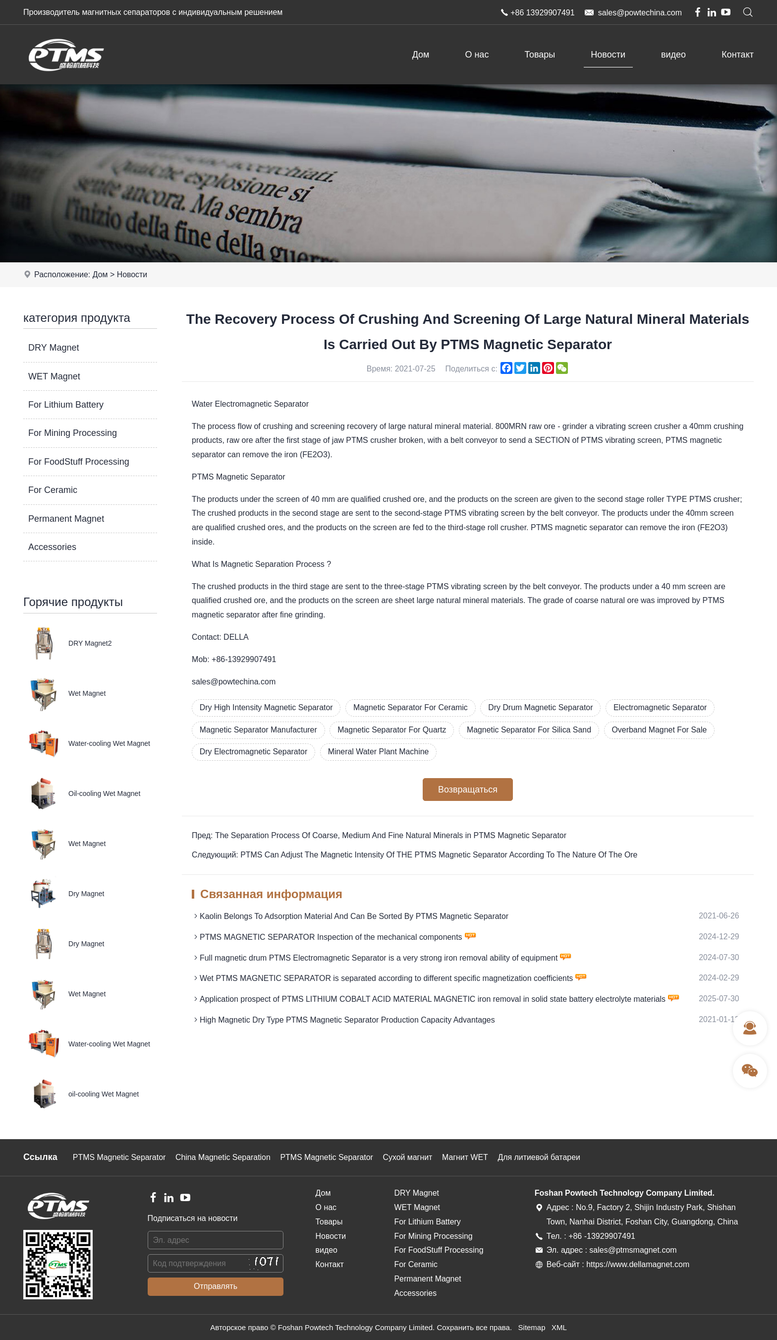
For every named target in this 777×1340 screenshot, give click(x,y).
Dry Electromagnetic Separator (254, 752)
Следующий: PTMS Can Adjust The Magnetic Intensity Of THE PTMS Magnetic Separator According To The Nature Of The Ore (416, 855)
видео (673, 55)
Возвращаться (468, 790)
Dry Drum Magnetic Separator (543, 707)
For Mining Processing (72, 433)
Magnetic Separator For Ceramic (411, 707)
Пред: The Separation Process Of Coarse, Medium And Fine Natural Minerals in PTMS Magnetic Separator (380, 836)
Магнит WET (468, 1157)
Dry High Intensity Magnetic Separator (266, 707)
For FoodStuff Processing (78, 462)
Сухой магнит (410, 1157)
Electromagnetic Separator (663, 707)
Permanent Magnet (66, 519)
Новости (608, 55)
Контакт (738, 55)
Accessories (52, 547)
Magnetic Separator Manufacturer (259, 730)
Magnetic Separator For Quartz (393, 730)
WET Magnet (54, 376)
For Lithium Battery (66, 405)
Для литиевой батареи (542, 1157)
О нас (477, 55)
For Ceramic (52, 490)
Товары (539, 55)
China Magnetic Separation (224, 1157)
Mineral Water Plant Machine (380, 752)
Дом (421, 55)
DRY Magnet (53, 348)
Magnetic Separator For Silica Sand (531, 730)
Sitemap (531, 1327)
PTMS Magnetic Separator (119, 1157)
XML (559, 1327)
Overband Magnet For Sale (663, 730)
